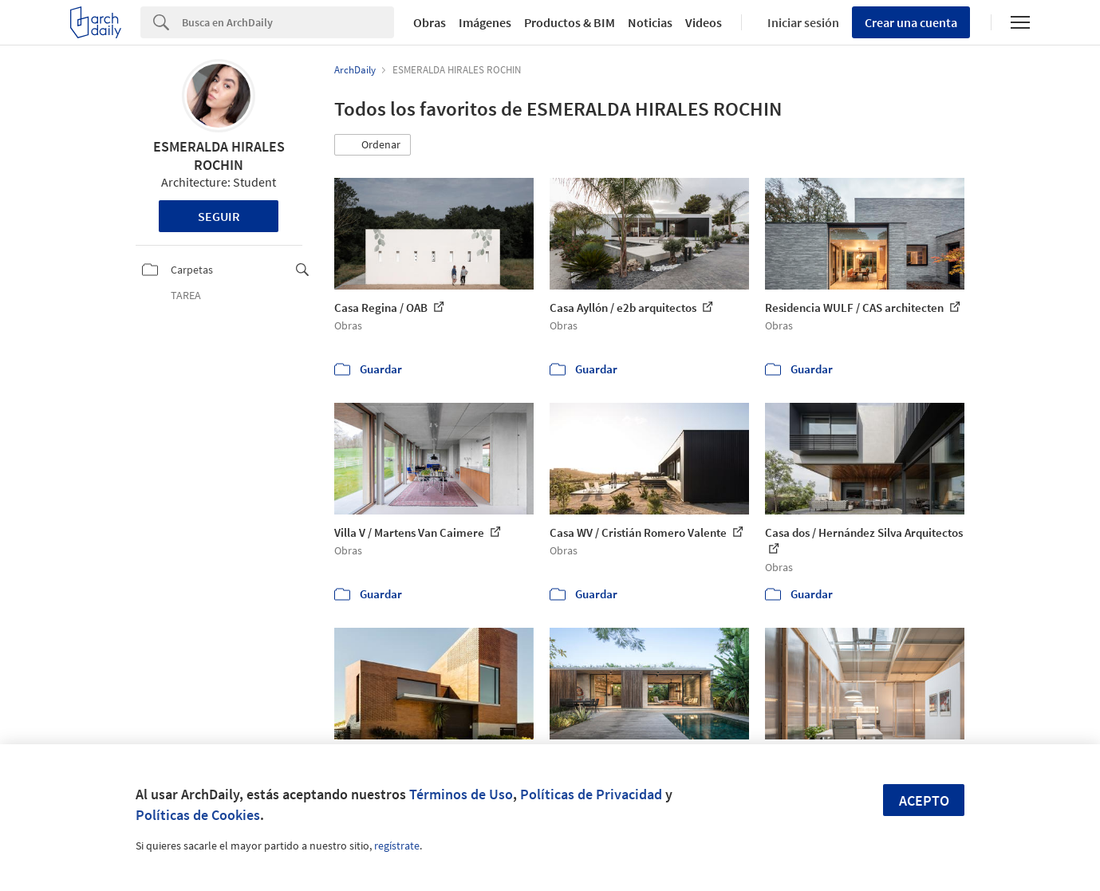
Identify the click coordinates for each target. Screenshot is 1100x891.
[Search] (288, 22)
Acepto (924, 800)
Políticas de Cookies (198, 815)
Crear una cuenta (911, 22)
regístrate (397, 845)
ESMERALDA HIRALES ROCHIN (219, 155)
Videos (703, 22)
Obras (429, 22)
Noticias (650, 22)
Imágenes (485, 22)
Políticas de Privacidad (591, 794)
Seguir (219, 216)
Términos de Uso (461, 794)
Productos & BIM (569, 22)
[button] (372, 145)
